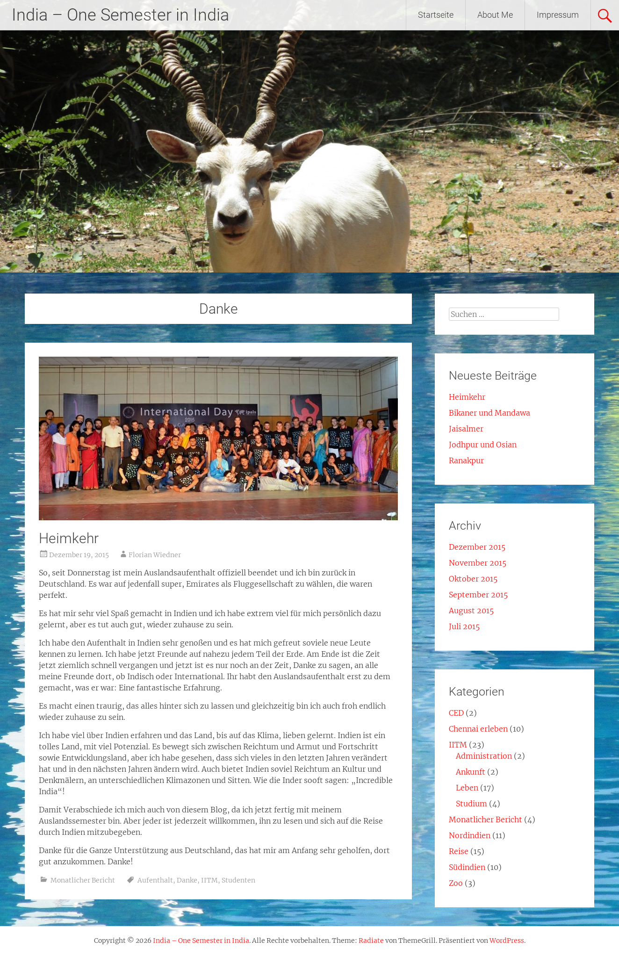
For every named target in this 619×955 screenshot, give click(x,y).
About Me (495, 15)
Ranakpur (466, 460)
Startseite (435, 15)
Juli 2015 (464, 626)
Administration (484, 756)
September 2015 (478, 594)
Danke (187, 880)
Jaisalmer (466, 428)
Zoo (456, 883)
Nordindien (469, 835)
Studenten (238, 880)
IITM (209, 880)
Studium (471, 803)
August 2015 (471, 610)
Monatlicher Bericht (82, 880)
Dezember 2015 (477, 547)
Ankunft (470, 771)
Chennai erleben (478, 728)
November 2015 (477, 562)
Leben (467, 787)
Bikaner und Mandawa (489, 412)
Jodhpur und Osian (483, 444)
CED (456, 713)
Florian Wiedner (155, 555)
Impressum (558, 15)
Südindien (467, 867)
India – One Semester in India (120, 15)
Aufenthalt (155, 880)
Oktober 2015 (473, 578)
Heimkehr (69, 538)
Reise (458, 851)
